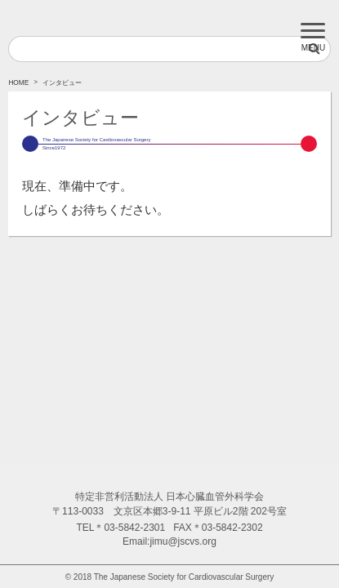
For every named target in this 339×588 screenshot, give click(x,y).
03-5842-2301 (134, 527)
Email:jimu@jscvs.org (169, 541)
